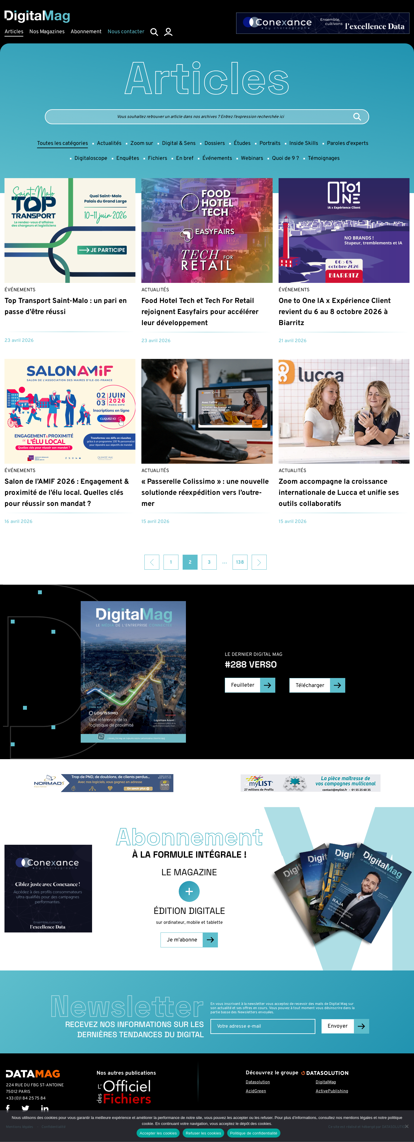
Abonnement (86, 31)
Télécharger (310, 685)
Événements (20, 290)
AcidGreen (256, 1091)
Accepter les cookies (158, 1133)
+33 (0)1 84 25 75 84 (26, 1098)
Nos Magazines (47, 31)
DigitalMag (326, 1082)
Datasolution (258, 1082)
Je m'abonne (181, 940)
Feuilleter (242, 685)
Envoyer (338, 1026)
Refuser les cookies (203, 1133)
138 (240, 562)
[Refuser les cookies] (407, 1126)
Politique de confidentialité (253, 1133)
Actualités (155, 290)
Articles (13, 31)
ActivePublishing (332, 1091)
